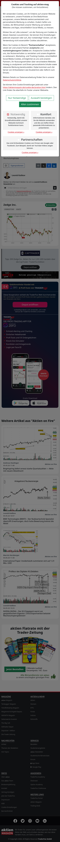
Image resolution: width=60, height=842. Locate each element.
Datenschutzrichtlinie (12, 80)
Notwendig (18, 114)
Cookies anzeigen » (16, 132)
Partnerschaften (32, 139)
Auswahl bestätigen (41, 97)
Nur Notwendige (17, 97)
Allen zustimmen (30, 104)
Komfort (45, 114)
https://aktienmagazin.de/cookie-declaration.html (24, 87)
